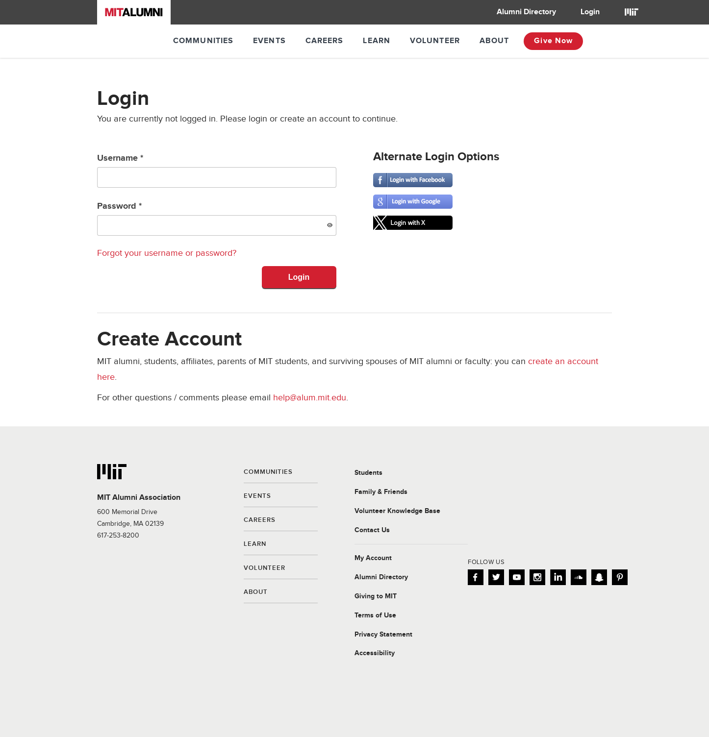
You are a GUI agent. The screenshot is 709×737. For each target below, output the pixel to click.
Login (590, 12)
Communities (203, 41)
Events (269, 41)
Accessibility (374, 653)
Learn (376, 41)
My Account (373, 558)
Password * (216, 218)
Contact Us (372, 530)
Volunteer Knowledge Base (397, 511)
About (494, 41)
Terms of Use (375, 615)
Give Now (553, 41)
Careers (324, 41)
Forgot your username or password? (166, 253)
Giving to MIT (375, 596)
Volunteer (435, 41)
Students (368, 473)
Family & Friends (380, 492)
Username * (216, 170)
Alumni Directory (526, 12)
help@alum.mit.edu (309, 398)
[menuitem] (526, 12)
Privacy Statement (383, 635)
